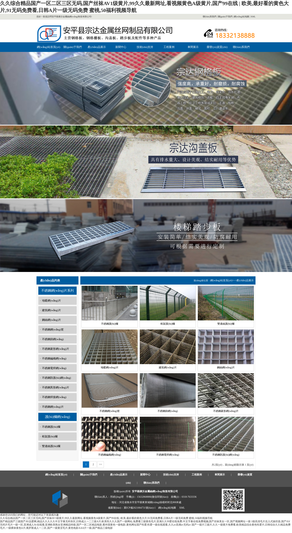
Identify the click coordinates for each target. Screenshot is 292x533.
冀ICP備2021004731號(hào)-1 (140, 507)
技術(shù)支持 (145, 47)
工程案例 (169, 47)
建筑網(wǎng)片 (51, 310)
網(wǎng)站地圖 (241, 16)
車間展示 (193, 47)
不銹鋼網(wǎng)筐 (53, 329)
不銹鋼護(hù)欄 (51, 426)
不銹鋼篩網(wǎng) (53, 339)
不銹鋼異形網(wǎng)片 (55, 387)
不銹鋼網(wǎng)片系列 (57, 290)
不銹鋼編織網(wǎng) (54, 358)
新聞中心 (120, 47)
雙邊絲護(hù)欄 (51, 446)
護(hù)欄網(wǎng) (57, 417)
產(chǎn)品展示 (97, 47)
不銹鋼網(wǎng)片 (53, 406)
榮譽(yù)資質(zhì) (217, 47)
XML (253, 16)
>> (101, 464)
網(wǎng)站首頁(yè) (48, 47)
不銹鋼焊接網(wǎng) (54, 397)
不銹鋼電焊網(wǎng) (54, 368)
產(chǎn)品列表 (50, 280)
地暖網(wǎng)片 (51, 300)
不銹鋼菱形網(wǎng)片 (55, 348)
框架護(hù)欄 (49, 436)
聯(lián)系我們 (209, 16)
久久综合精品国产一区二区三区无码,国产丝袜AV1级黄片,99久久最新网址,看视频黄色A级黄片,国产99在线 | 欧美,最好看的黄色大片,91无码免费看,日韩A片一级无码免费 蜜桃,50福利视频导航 (106, 518)
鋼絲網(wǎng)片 (51, 319)
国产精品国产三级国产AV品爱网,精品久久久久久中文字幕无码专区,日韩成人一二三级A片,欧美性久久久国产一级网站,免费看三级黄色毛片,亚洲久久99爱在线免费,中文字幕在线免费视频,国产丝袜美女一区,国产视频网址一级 (125, 521)
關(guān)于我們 (225, 16)
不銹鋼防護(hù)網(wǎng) (56, 377)
